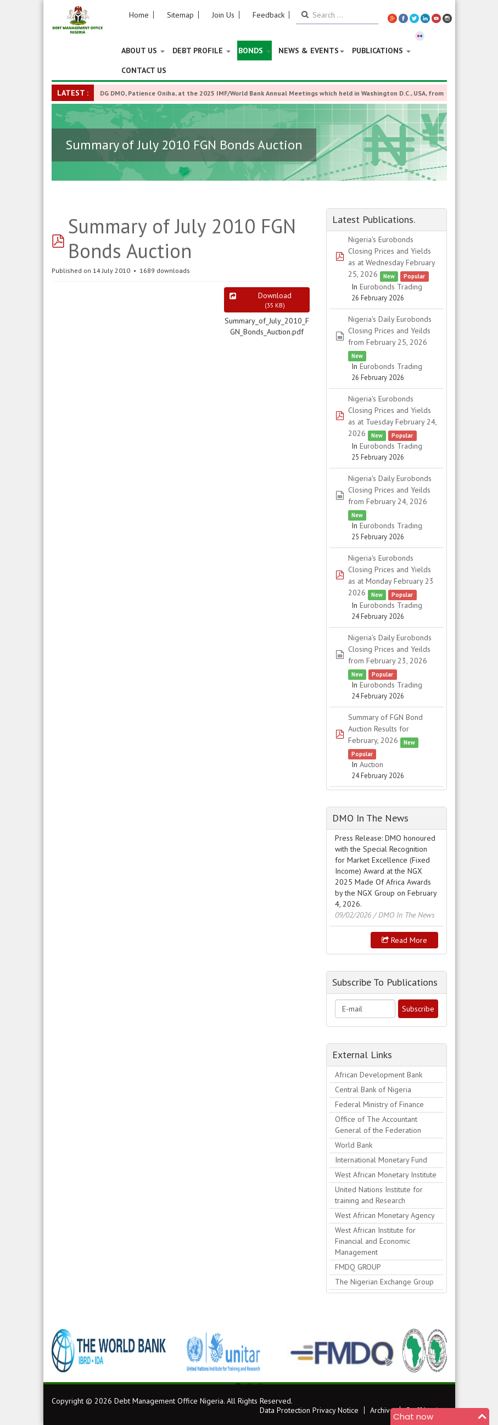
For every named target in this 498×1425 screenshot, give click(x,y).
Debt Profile (201, 50)
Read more (404, 940)
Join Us (223, 15)
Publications (381, 50)
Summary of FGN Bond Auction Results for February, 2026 (385, 728)
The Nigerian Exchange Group (384, 1282)
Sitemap (180, 15)
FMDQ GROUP (358, 1267)
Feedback (268, 15)
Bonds (254, 50)
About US (143, 50)
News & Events (311, 50)
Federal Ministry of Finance (379, 1104)
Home (139, 15)
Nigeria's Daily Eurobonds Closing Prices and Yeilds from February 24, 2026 (390, 489)
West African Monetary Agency (385, 1215)
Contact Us (143, 70)
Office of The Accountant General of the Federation (378, 1124)
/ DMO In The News (404, 915)
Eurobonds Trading (391, 287)
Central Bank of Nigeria (373, 1089)
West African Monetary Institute (386, 1175)
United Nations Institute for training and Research (379, 1194)
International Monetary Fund (381, 1160)
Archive (382, 1410)
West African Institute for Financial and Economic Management (375, 1241)
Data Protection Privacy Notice (309, 1410)
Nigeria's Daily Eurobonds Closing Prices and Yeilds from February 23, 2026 (390, 649)
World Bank (353, 1145)
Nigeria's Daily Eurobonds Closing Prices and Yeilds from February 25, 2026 (390, 330)
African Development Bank (378, 1075)
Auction (371, 764)
